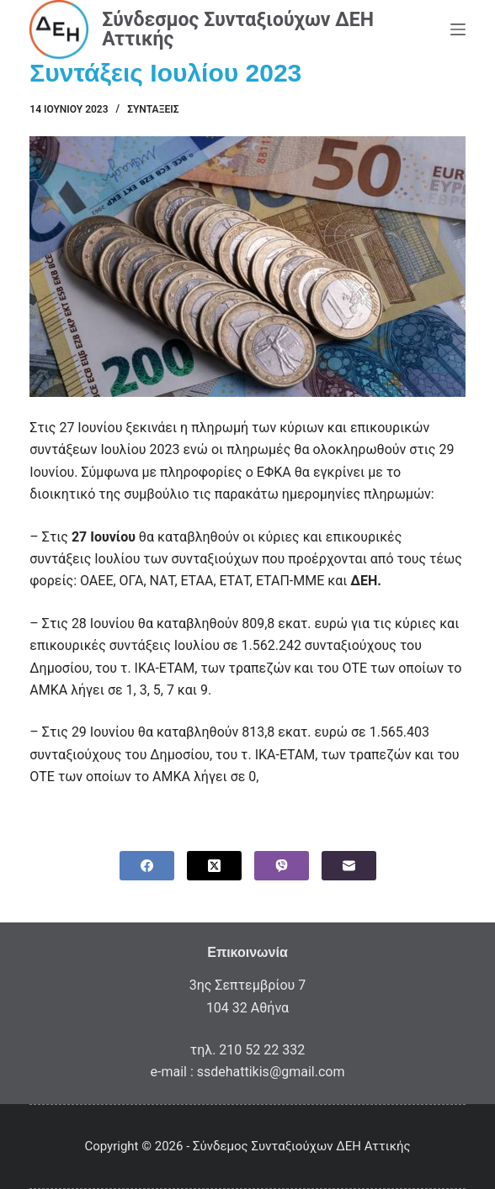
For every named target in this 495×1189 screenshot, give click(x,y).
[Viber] (281, 865)
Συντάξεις (152, 109)
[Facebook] (147, 865)
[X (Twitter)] (214, 865)
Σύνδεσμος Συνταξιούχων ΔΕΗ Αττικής (238, 29)
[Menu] (458, 29)
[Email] (349, 865)
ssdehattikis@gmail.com (271, 1072)
